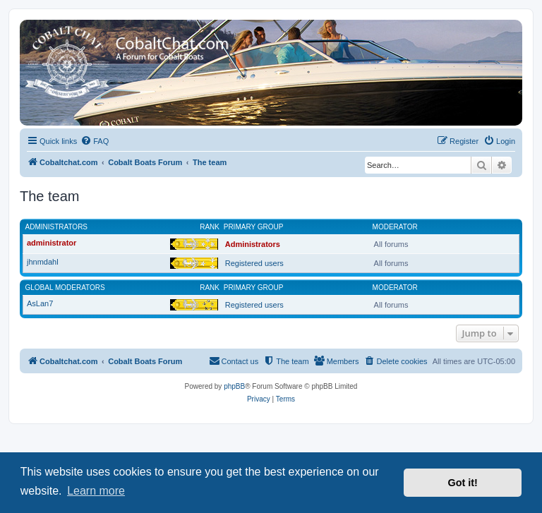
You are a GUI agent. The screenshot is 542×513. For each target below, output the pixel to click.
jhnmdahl (43, 262)
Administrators (56, 227)
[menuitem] (94, 141)
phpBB (234, 386)
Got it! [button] (463, 482)
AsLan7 (40, 303)
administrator (51, 243)
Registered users (254, 263)
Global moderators (65, 287)
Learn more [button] (96, 491)
